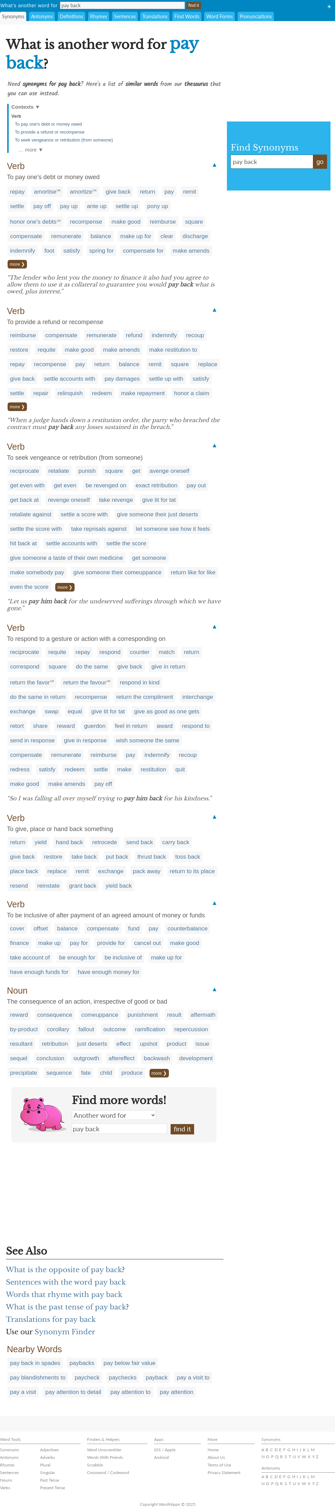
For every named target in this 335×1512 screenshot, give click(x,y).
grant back (82, 885)
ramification (150, 1029)
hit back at (23, 543)
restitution (153, 769)
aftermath (203, 1015)
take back (84, 856)
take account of (30, 957)
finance (19, 943)
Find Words (186, 16)
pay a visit (23, 1392)
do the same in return (38, 697)
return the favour (84, 682)
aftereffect (121, 1058)
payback (157, 1377)
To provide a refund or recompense (50, 132)
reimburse (163, 221)
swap (51, 711)
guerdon (94, 726)
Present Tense (52, 1487)
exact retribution (157, 485)
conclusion (50, 1058)
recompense (86, 221)
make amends (191, 250)
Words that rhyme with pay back (64, 1294)
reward (66, 726)
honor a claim (191, 393)
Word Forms (219, 16)
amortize (81, 191)
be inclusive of (123, 957)
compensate (26, 236)
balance (100, 236)
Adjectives (49, 1449)
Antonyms (42, 16)
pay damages (122, 378)
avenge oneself (169, 471)
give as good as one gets (166, 711)
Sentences (125, 16)
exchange (23, 711)
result (174, 1015)
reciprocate (24, 471)
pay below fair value (129, 1363)
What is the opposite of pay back (64, 1270)
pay (169, 191)
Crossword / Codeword (108, 1472)
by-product (24, 1029)
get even (65, 485)
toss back (187, 856)
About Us (216, 1457)
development (196, 1058)
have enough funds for (39, 972)
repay (17, 191)
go (319, 161)
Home (213, 1449)
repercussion (191, 1029)
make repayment (143, 393)
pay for (79, 943)
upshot (148, 1044)
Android (161, 1457)
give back (118, 191)
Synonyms (13, 16)
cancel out (147, 943)
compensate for (143, 250)
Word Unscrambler (104, 1449)
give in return (168, 666)
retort (17, 726)
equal (75, 711)
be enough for (77, 957)
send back (139, 842)
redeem (102, 393)
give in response (85, 740)
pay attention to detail (73, 1392)
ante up (97, 206)
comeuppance (100, 1015)
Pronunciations (256, 16)
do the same (92, 666)
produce (131, 1073)
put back (117, 856)
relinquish (70, 393)
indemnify (22, 250)
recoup (195, 335)
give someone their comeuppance (118, 572)
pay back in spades (35, 1363)
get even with (27, 485)
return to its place (192, 871)
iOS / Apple (164, 1449)
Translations (155, 16)
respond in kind (140, 682)
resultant (21, 1044)
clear (167, 236)
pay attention (176, 1392)
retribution (55, 1044)
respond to (196, 726)
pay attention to (131, 1392)
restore (19, 350)
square (194, 221)
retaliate (58, 471)
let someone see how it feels (173, 529)
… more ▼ (30, 150)
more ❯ (17, 264)
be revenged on (106, 485)
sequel (18, 1058)
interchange (197, 697)
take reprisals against (99, 529)
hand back (69, 842)
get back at (24, 500)
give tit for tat (159, 500)
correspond (24, 666)
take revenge (116, 500)
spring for (101, 250)
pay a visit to (193, 1377)
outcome (114, 1029)
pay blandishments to (38, 1377)
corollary (58, 1029)
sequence (59, 1073)
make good (126, 221)
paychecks (122, 1377)
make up (49, 943)
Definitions (71, 16)
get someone (149, 558)
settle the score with (36, 529)
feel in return (131, 726)
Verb (16, 116)
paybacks (81, 1363)
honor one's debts (33, 221)
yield (41, 842)
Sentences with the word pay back (66, 1282)
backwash (157, 1058)
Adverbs (47, 1457)
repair (40, 393)
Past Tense (49, 1480)
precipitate (23, 1073)
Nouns (6, 1480)
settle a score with (84, 514)
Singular (47, 1472)
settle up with (166, 378)
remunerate (66, 236)
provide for (111, 943)
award (165, 726)
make (124, 769)
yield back (119, 885)
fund (134, 928)
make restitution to (173, 350)
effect (123, 1044)
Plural (45, 1464)
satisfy (72, 250)
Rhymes (98, 16)
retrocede (104, 842)
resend (19, 885)
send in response (32, 740)
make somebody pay (37, 572)
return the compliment (144, 697)
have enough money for (109, 972)
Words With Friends (105, 1457)
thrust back (151, 856)
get (136, 471)
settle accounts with (69, 378)
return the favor (30, 682)
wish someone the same (147, 740)
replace (207, 364)
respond (110, 652)
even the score (29, 587)
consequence (54, 1015)
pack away (147, 871)
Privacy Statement (224, 1472)
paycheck (87, 1377)
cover (17, 928)
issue (202, 1044)
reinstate (48, 885)
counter (140, 652)
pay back (119, 1128)
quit (180, 769)
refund (134, 335)
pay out (196, 485)
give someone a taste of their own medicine (66, 558)
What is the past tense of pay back (66, 1307)
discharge (195, 236)
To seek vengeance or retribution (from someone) (64, 140)
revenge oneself (69, 500)
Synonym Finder (65, 1332)
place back (24, 871)
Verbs (5, 1487)
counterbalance (188, 928)
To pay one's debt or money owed (48, 124)
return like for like (193, 572)
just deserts (92, 1044)
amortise (45, 191)
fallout (86, 1029)
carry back (175, 842)
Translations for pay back (51, 1319)
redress (20, 769)
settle (17, 206)
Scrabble (95, 1464)
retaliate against (30, 514)
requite (47, 350)
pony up (157, 206)
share (40, 726)
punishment (142, 1015)
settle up (127, 206)
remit (189, 191)
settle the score (126, 543)
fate (86, 1073)
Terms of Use (219, 1464)
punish (87, 471)
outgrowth (86, 1058)
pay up (69, 206)
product (176, 1044)
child (106, 1073)
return (147, 191)
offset (41, 928)
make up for (135, 236)
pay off (42, 206)
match (166, 652)
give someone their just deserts (157, 514)
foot (49, 250)
